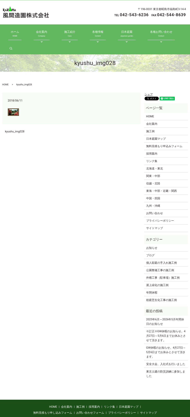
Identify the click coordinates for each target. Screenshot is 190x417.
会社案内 (41, 32)
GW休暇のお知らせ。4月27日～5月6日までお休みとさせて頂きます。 (166, 337)
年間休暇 (151, 277)
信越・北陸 (153, 168)
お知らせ (151, 233)
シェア (149, 79)
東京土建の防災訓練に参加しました (165, 359)
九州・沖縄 (153, 191)
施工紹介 (66, 32)
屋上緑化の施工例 (157, 270)
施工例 (150, 116)
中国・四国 (153, 183)
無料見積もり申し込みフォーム (52, 397)
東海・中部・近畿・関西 (161, 176)
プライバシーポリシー (160, 205)
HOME (5, 69)
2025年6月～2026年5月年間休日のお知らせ (165, 307)
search (173, 32)
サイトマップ (154, 213)
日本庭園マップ (156, 124)
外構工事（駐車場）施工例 (163, 262)
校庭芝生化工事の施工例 (161, 285)
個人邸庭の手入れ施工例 (161, 248)
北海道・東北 (154, 153)
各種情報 (90, 32)
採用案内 (151, 138)
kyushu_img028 (14, 116)
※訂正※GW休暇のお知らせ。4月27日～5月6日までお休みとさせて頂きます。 (166, 321)
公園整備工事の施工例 (160, 255)
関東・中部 (153, 161)
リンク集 (151, 146)
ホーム (18, 32)
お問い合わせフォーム (90, 397)
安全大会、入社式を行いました (165, 349)
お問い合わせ (154, 198)
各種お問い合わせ (146, 32)
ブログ (150, 240)
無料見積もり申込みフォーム (164, 131)
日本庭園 (115, 32)
